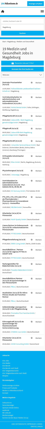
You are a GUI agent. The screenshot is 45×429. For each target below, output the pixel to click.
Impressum (31, 424)
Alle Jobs (5, 361)
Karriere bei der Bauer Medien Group (15, 418)
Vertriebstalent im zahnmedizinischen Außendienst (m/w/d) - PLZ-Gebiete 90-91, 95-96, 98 (13, 183)
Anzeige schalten (35, 3)
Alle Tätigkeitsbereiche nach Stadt (14, 373)
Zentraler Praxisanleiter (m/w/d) (12, 83)
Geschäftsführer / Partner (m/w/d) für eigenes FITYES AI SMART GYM (14, 251)
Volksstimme (7, 403)
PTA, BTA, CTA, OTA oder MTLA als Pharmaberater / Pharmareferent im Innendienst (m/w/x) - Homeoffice (15, 200)
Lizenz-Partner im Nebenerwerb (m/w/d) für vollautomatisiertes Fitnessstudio (15, 227)
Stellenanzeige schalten (10, 385)
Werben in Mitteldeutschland (12, 390)
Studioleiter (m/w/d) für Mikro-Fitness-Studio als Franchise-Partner (15, 294)
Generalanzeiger (8, 405)
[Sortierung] (20, 75)
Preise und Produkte (9, 388)
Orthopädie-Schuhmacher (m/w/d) (13, 157)
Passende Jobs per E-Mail (23, 63)
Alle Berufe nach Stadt (10, 368)
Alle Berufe (6, 366)
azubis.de (5, 410)
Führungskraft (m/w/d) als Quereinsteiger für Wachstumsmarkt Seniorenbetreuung (13, 324)
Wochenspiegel (7, 415)
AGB (13, 424)
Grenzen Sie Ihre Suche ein (22, 69)
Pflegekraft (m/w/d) (10, 128)
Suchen (22, 33)
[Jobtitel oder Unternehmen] (22, 21)
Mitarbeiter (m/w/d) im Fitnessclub (11, 214)
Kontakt (5, 393)
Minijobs (5, 376)
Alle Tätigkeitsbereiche (10, 371)
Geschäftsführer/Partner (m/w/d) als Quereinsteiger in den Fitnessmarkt (14, 280)
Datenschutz (21, 424)
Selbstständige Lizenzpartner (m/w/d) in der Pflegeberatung (14, 308)
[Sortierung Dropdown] (41, 75)
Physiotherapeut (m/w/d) (12, 170)
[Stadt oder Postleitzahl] (22, 27)
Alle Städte (6, 363)
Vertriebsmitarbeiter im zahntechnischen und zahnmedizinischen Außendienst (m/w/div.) (12, 100)
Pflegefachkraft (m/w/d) (12, 116)
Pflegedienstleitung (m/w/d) (13, 239)
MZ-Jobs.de (6, 413)
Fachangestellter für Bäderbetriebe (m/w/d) (11, 265)
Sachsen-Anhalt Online (10, 408)
